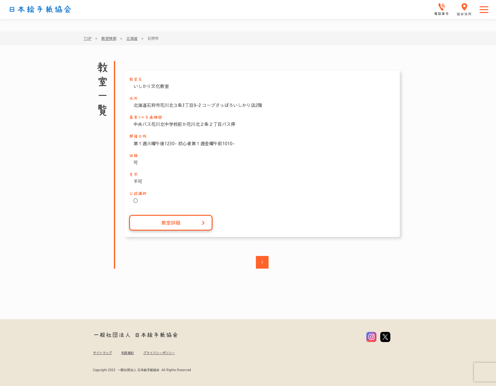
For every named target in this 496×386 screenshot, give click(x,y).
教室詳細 (183, 223)
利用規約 (127, 353)
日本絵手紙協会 (40, 9)
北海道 (132, 38)
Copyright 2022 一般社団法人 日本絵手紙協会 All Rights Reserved (142, 370)
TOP (87, 38)
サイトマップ (102, 353)
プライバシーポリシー (159, 353)
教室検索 (108, 38)
